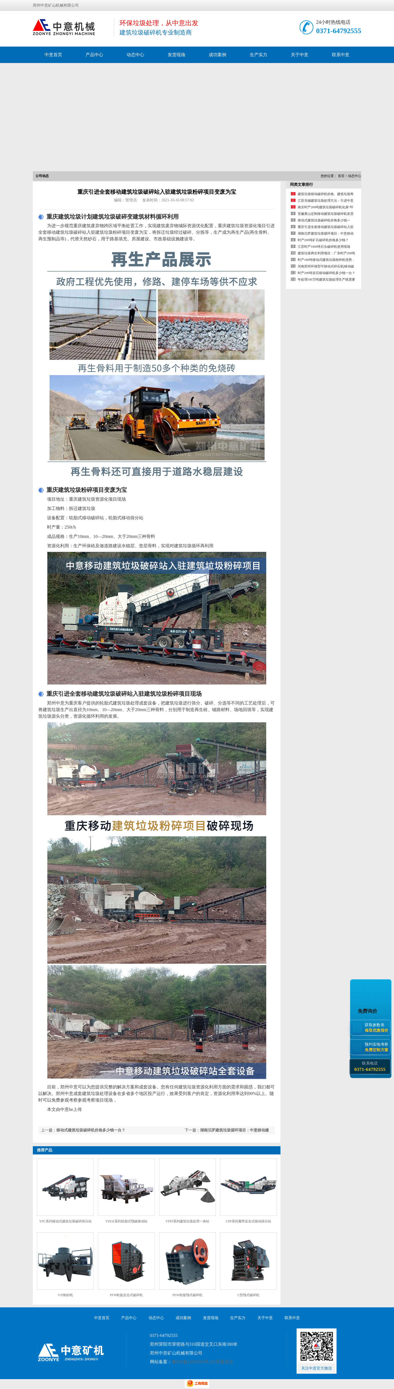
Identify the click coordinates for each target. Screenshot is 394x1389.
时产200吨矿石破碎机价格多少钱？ (323, 240)
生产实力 (258, 54)
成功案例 (217, 54)
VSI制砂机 (65, 1295)
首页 (341, 176)
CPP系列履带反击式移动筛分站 (248, 1221)
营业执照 (224, 1361)
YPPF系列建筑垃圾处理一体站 (188, 1221)
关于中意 (299, 54)
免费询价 (368, 1011)
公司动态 (42, 176)
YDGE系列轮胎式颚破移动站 (126, 1221)
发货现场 (176, 54)
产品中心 (94, 54)
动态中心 (135, 54)
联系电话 (369, 1066)
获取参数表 (377, 1027)
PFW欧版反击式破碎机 (126, 1295)
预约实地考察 (377, 1047)
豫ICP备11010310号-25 (193, 1361)
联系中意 (340, 54)
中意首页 (53, 54)
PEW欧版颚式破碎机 (187, 1295)
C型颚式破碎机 (248, 1295)
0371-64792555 (338, 31)
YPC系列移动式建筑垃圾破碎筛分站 (65, 1221)
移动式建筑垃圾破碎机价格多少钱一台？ (90, 1130)
